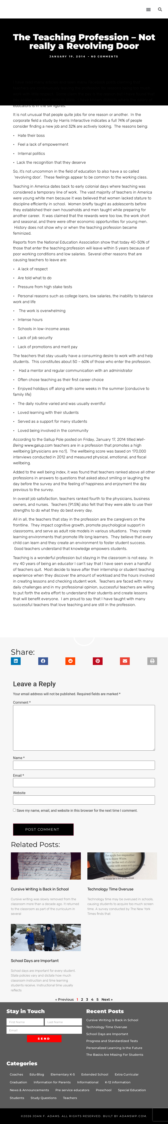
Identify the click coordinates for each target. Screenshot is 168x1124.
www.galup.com (38, 445)
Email (18, 775)
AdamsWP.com (133, 1116)
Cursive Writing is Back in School (40, 889)
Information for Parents (52, 1082)
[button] (148, 9)
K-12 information (118, 1082)
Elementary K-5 (63, 1074)
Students (17, 1098)
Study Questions (44, 1098)
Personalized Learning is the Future (114, 1048)
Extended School (94, 1074)
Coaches (16, 1074)
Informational (87, 1082)
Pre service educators (72, 1090)
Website (19, 793)
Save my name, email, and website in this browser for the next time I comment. (77, 810)
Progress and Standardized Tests (112, 1041)
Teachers (70, 1098)
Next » (107, 999)
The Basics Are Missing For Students (114, 1055)
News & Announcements (29, 1090)
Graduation (18, 1082)
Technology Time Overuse (110, 889)
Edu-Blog (37, 1074)
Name (19, 758)
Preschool (103, 1090)
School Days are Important (35, 960)
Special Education (132, 1090)
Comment (22, 702)
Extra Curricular (127, 1074)
